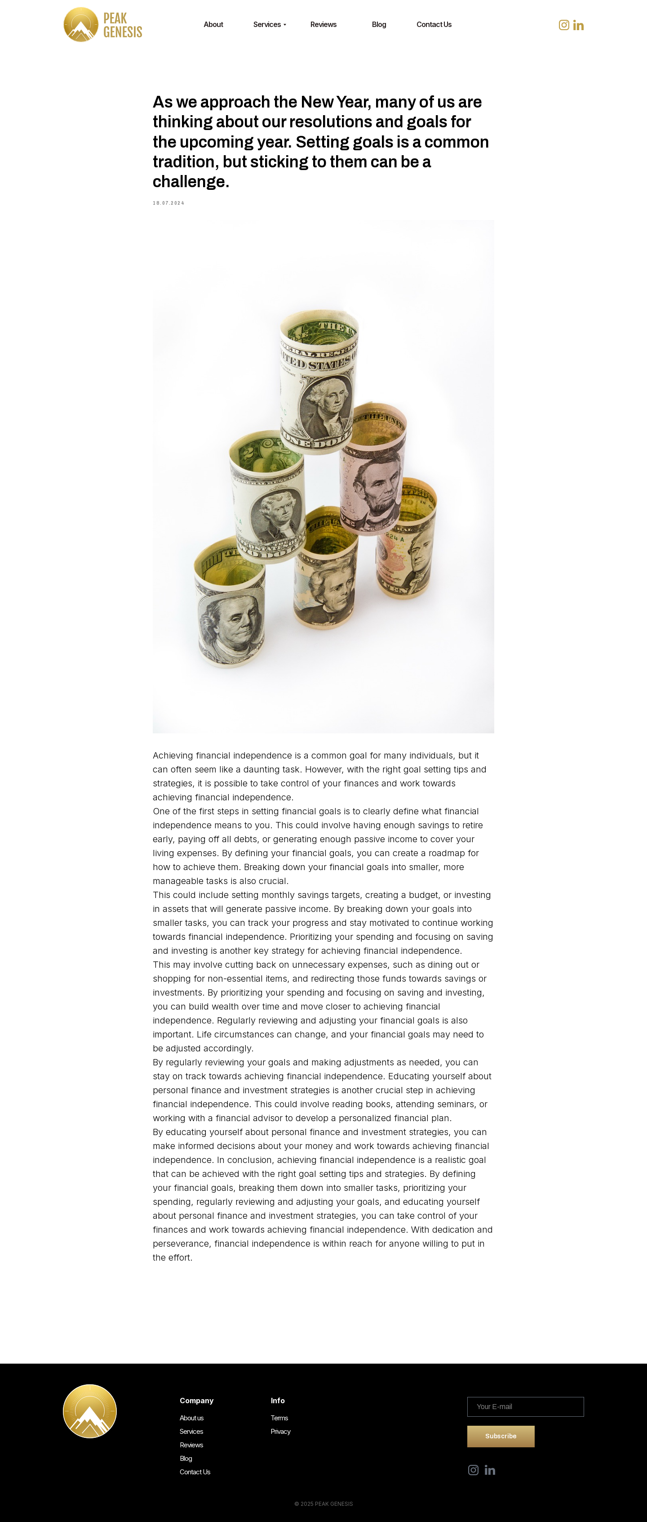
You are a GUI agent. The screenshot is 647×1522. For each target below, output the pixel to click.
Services (267, 24)
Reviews (323, 24)
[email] (525, 1407)
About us (192, 1418)
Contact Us (434, 24)
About (213, 24)
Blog (379, 24)
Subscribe (501, 1436)
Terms (279, 1418)
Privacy (280, 1431)
